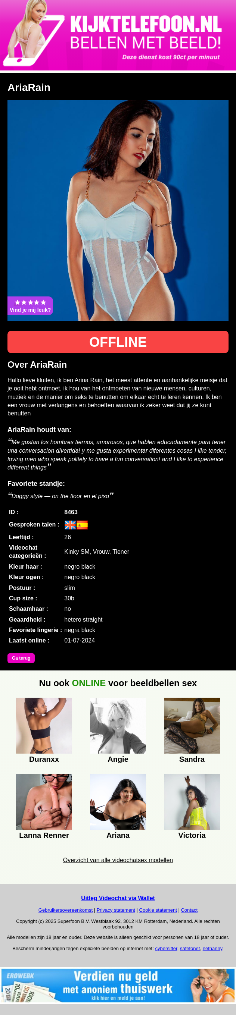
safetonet (190, 948)
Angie (118, 759)
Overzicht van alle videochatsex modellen (118, 860)
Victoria (192, 835)
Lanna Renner (44, 835)
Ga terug (21, 658)
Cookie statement (158, 910)
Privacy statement (116, 910)
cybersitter (166, 948)
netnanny (213, 948)
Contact (189, 910)
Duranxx (44, 759)
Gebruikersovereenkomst (65, 910)
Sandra (192, 759)
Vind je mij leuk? (30, 306)
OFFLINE (118, 342)
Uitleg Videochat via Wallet (118, 898)
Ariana (118, 835)
